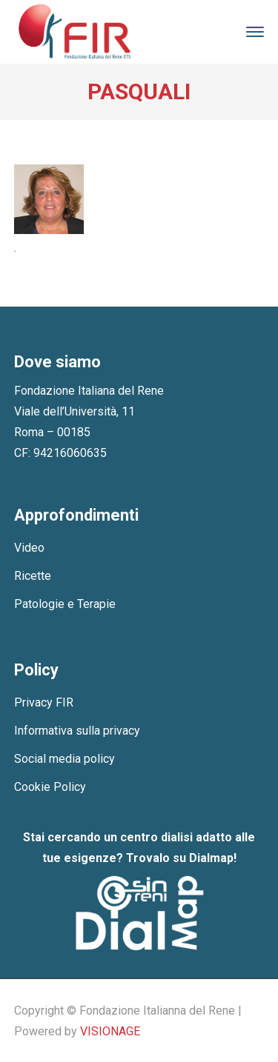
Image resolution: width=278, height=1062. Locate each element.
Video (29, 548)
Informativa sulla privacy (77, 731)
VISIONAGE (110, 1031)
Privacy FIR (43, 702)
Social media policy (64, 759)
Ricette (32, 576)
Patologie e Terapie (65, 604)
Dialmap (211, 858)
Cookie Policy (50, 787)
